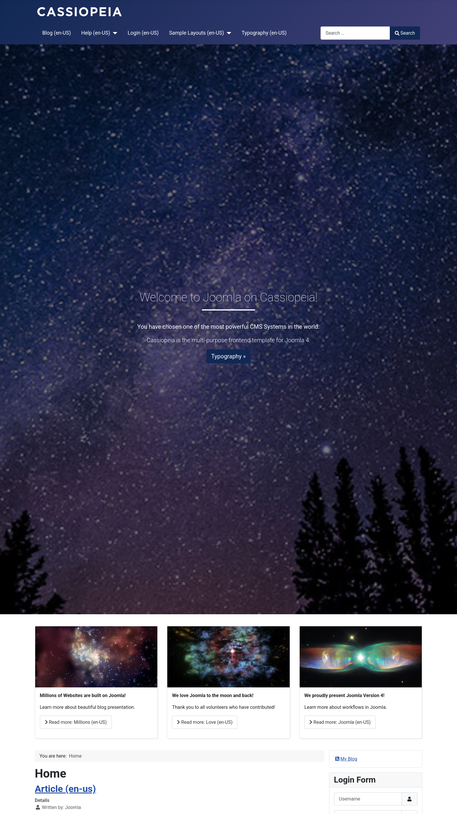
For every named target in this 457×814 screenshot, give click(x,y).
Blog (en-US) (56, 33)
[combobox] (355, 33)
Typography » (228, 356)
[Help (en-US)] (113, 33)
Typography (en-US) (264, 33)
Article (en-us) (65, 788)
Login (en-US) (143, 33)
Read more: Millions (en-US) (76, 722)
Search (405, 33)
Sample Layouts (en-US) (196, 33)
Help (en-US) (95, 33)
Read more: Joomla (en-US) (340, 722)
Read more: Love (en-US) (204, 722)
